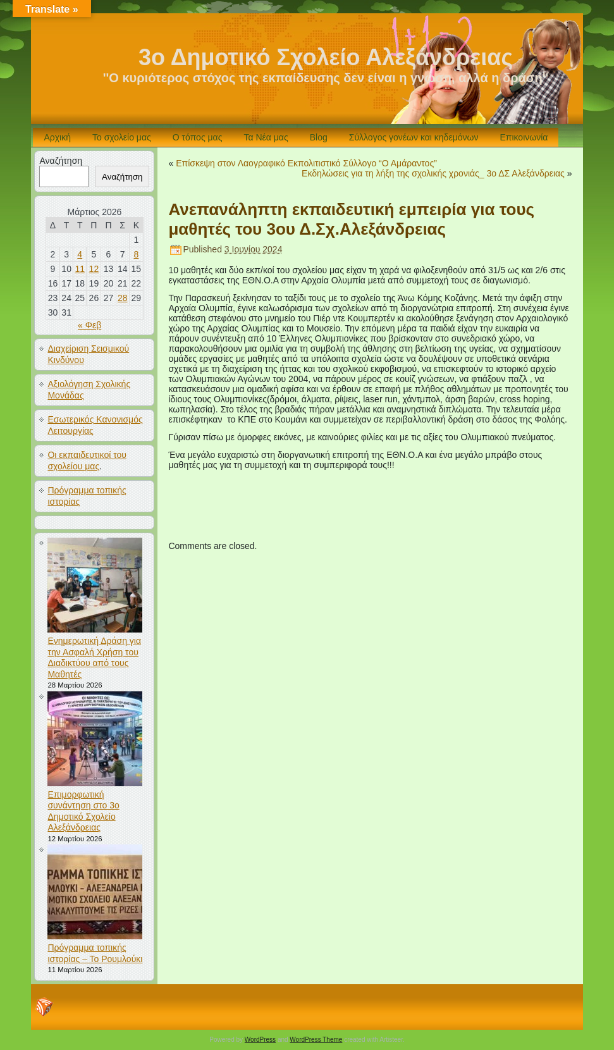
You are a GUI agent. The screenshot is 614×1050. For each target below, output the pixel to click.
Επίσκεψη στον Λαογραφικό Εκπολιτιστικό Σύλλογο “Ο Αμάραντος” (306, 163)
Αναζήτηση (60, 161)
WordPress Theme (316, 1039)
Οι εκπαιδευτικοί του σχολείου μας (86, 460)
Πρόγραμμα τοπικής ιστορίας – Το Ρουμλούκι (94, 953)
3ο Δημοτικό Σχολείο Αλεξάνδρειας (325, 57)
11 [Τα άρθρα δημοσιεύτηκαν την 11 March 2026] (80, 269)
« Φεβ (89, 325)
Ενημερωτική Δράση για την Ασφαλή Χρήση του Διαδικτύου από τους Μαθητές (94, 657)
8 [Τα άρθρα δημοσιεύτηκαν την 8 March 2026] (135, 254)
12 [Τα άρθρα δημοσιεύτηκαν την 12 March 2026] (94, 269)
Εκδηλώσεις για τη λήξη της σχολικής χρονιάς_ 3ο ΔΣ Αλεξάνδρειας (433, 173)
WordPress (260, 1039)
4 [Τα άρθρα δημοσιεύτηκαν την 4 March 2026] (79, 254)
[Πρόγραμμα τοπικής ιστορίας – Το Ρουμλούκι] (96, 893)
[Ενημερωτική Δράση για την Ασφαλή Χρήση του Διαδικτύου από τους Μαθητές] (96, 587)
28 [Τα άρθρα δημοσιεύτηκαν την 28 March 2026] (123, 298)
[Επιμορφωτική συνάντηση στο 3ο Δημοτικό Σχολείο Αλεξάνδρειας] (96, 740)
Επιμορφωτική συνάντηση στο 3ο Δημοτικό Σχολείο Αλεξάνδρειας (83, 811)
